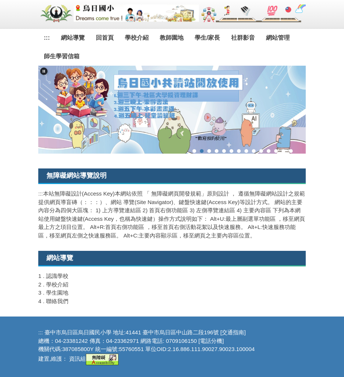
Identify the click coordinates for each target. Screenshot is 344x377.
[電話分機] (211, 341)
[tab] (194, 151)
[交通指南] (233, 332)
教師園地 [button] (172, 38)
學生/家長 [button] (207, 38)
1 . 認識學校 (53, 276)
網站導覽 (73, 38)
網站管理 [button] (278, 38)
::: (47, 38)
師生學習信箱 (61, 56)
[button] (44, 71)
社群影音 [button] (243, 38)
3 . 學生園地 (53, 292)
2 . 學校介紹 (53, 284)
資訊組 (77, 358)
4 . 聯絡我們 (53, 301)
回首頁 (105, 38)
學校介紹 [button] (137, 38)
